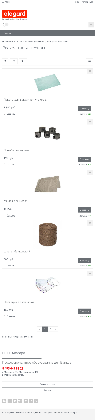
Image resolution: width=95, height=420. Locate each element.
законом (56, 412)
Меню (6, 1)
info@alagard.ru (16, 375)
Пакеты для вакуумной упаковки (26, 100)
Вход (77, 1)
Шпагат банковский (17, 251)
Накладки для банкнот (19, 302)
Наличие (83, 113)
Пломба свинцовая (16, 150)
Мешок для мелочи (16, 201)
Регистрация (87, 1)
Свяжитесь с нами (47, 384)
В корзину (84, 108)
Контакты (48, 390)
